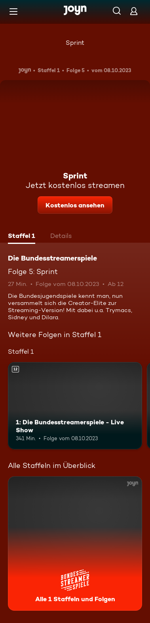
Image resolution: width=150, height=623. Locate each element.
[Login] (133, 11)
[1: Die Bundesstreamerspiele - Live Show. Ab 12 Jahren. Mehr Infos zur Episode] (75, 405)
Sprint (75, 42)
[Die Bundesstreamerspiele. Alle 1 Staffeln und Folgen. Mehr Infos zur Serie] (75, 543)
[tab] (21, 237)
